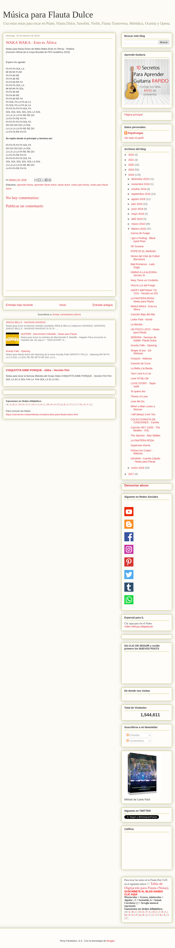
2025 (131, 154)
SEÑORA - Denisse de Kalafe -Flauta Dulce (144, 339)
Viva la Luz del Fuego (143, 285)
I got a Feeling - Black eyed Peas (143, 240)
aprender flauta (25, 184)
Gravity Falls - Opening (18, 351)
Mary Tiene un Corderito (144, 280)
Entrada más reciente (19, 305)
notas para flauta (80, 184)
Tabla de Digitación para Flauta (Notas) (146, 886)
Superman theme (140, 445)
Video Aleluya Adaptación (138, 626)
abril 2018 (137, 218)
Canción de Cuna (140, 363)
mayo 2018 (138, 213)
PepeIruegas (135, 133)
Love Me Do (137, 401)
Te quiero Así (138, 391)
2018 (131, 174)
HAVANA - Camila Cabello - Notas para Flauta (145, 460)
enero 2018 (138, 467)
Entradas (133, 735)
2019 (131, 169)
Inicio (62, 305)
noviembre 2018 (140, 184)
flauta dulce (64, 184)
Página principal (133, 114)
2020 (131, 164)
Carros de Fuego (140, 233)
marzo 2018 (138, 223)
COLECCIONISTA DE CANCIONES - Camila (145, 421)
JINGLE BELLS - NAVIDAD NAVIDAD (26, 322)
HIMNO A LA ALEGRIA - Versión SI (144, 274)
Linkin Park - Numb (141, 319)
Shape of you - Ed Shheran (141, 352)
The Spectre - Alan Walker (145, 435)
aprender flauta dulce (45, 184)
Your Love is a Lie (141, 373)
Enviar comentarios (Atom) (67, 314)
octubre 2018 (139, 189)
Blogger (111, 940)
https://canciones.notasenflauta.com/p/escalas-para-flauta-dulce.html (42, 414)
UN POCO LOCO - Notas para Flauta (145, 331)
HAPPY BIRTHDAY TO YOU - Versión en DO (144, 292)
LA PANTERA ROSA (142, 440)
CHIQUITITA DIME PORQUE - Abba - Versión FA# (37, 370)
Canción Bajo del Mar (143, 314)
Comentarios (135, 740)
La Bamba (136, 324)
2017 (131, 474)
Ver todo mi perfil (133, 137)
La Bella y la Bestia (141, 368)
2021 (131, 159)
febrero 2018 (138, 228)
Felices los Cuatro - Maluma (142, 452)
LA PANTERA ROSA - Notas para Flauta (143, 300)
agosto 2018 (138, 199)
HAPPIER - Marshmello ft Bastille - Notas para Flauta (49, 334)
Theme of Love (139, 396)
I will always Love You (143, 414)
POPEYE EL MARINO (143, 251)
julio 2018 (137, 204)
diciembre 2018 (140, 179)
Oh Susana (137, 246)
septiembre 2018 (141, 193)
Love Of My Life (140, 378)
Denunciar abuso (136, 485)
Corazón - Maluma (141, 358)
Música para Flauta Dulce (48, 14)
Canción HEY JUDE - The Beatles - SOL (145, 429)
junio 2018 (137, 208)
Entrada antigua (103, 305)
